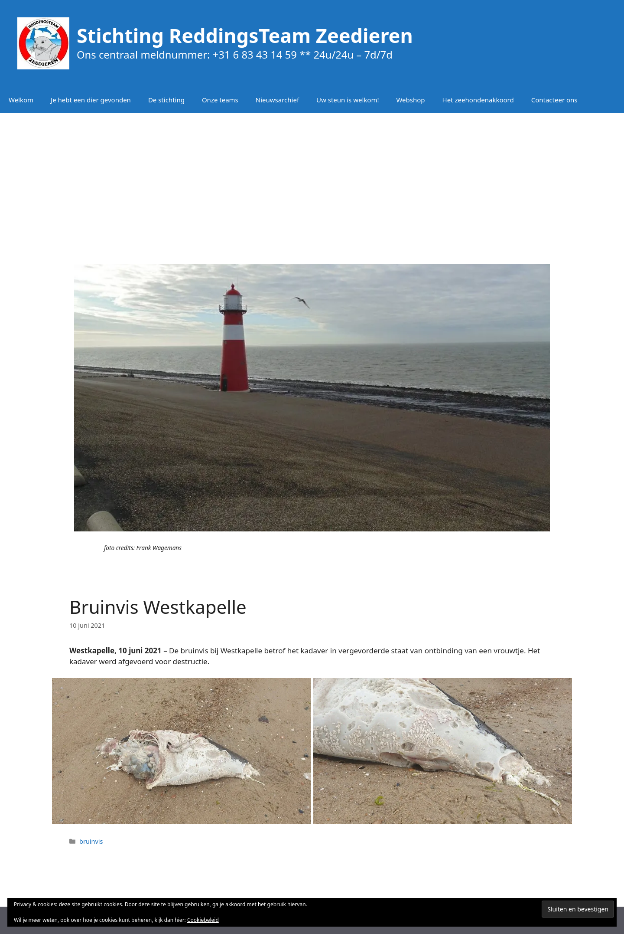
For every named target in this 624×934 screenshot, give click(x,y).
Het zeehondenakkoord (478, 99)
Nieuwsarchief (277, 99)
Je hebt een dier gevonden (91, 99)
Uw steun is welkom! (347, 99)
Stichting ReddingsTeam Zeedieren (245, 35)
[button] (181, 751)
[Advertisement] (312, 182)
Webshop (410, 99)
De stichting (166, 99)
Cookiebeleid (203, 920)
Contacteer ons (554, 99)
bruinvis (91, 841)
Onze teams (220, 99)
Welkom (21, 99)
